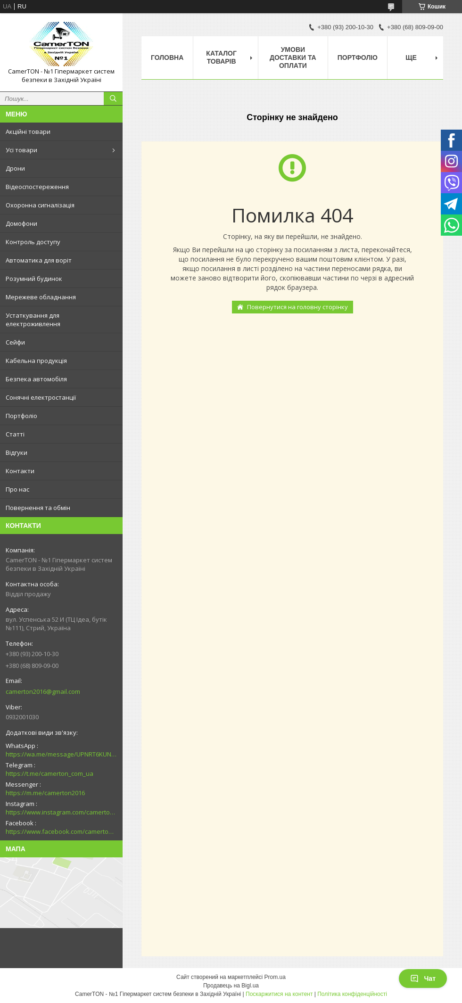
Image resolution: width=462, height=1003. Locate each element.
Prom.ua (275, 977)
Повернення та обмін (38, 507)
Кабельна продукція (36, 360)
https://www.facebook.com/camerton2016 (61, 831)
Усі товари (21, 150)
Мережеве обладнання (41, 297)
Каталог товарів (221, 57)
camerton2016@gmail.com (43, 691)
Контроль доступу (33, 242)
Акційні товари (28, 131)
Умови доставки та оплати (293, 57)
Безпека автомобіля (36, 379)
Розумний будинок (34, 278)
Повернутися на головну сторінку (297, 307)
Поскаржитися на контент (279, 994)
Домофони (21, 223)
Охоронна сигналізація (40, 205)
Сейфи (15, 342)
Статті (15, 434)
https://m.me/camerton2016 (45, 793)
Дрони (15, 168)
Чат (423, 978)
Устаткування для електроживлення (33, 319)
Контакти (20, 471)
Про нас (17, 489)
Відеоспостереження (37, 186)
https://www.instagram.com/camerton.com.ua (61, 812)
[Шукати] (113, 98)
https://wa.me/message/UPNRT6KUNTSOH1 (61, 754)
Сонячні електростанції (41, 397)
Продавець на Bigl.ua (231, 985)
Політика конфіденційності (352, 994)
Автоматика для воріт (39, 260)
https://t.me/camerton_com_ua (49, 773)
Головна (167, 57)
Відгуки (16, 452)
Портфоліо (21, 415)
